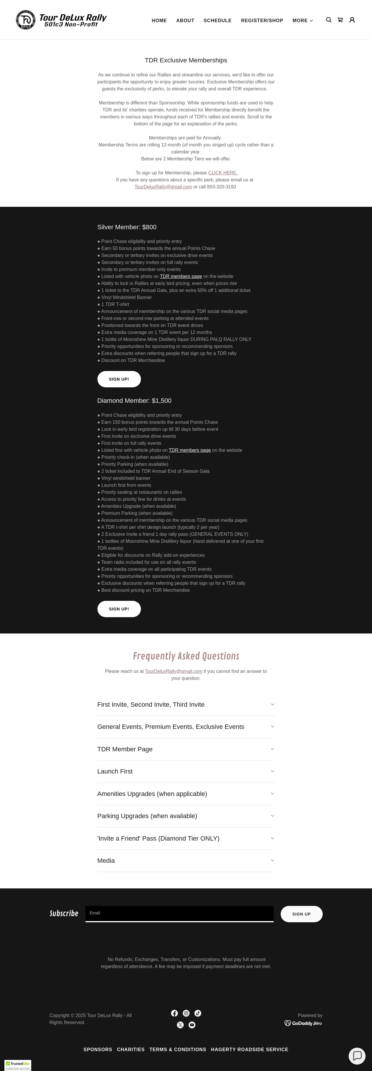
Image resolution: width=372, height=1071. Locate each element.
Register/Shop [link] (262, 20)
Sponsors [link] (97, 1049)
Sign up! (119, 609)
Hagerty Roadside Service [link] (249, 1049)
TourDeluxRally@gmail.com (163, 186)
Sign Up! (119, 379)
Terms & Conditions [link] (177, 1049)
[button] (303, 20)
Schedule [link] (218, 20)
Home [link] (159, 20)
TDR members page (181, 276)
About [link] (185, 20)
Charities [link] (131, 1049)
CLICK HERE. (222, 172)
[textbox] (179, 914)
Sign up (301, 914)
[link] (62, 19)
